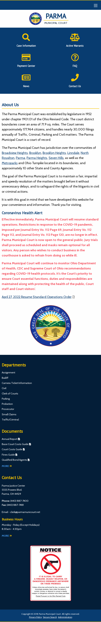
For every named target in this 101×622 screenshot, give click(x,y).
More (7, 466)
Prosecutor (8, 409)
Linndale (73, 153)
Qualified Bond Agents (14, 459)
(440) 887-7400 (19, 500)
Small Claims (9, 414)
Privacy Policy (35, 617)
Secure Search (50, 617)
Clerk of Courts (10, 393)
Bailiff (5, 377)
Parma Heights (37, 158)
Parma (20, 158)
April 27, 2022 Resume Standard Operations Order (37, 297)
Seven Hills (56, 158)
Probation (7, 403)
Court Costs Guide (12, 449)
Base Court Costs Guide (15, 444)
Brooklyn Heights (54, 153)
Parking (6, 398)
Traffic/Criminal (10, 419)
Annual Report (9, 439)
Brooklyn (35, 153)
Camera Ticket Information (17, 383)
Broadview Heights (15, 153)
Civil (4, 388)
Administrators (65, 617)
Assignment (8, 372)
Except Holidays (30, 524)
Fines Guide (8, 454)
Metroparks (10, 163)
